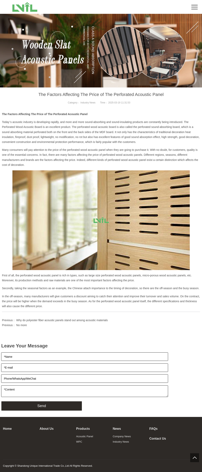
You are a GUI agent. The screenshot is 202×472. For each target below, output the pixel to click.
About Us (46, 428)
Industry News (87, 102)
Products (83, 428)
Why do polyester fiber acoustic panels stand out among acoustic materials (62, 320)
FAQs (153, 428)
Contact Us (157, 438)
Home (7, 428)
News (117, 428)
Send (41, 406)
